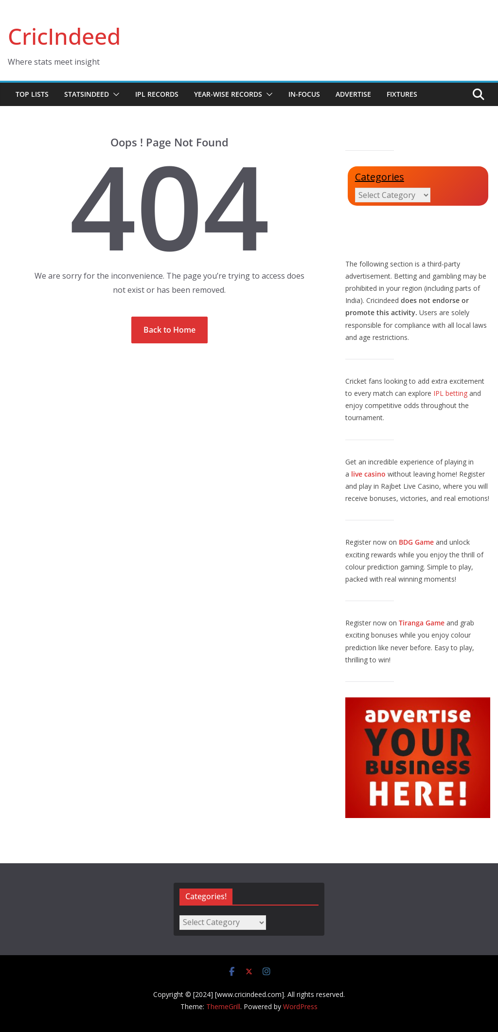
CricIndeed (64, 36)
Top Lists (32, 94)
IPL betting (450, 393)
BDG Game (416, 542)
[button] (114, 94)
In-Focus (304, 94)
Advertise (353, 94)
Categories (379, 176)
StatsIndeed (86, 94)
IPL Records (156, 94)
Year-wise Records (228, 94)
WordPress (300, 1006)
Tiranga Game (422, 622)
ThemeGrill (223, 1006)
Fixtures (402, 94)
